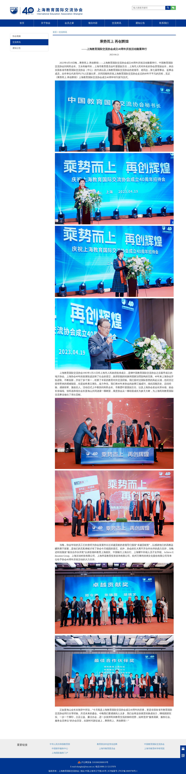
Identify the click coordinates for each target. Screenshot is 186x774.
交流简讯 (116, 23)
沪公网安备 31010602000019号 (94, 762)
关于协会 (45, 23)
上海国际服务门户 (60, 753)
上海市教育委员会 (107, 748)
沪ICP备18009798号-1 (127, 771)
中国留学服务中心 (60, 748)
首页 (22, 23)
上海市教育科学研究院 (154, 748)
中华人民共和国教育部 (60, 744)
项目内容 (93, 23)
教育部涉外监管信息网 (107, 744)
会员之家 (69, 23)
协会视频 (16, 36)
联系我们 (164, 23)
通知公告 (140, 23)
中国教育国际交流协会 (154, 744)
